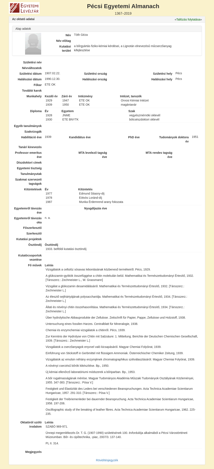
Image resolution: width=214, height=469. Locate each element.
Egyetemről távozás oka (28, 220)
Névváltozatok (32, 68)
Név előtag (63, 40)
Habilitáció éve (31, 137)
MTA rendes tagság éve (159, 155)
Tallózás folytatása (188, 19)
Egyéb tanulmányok (28, 126)
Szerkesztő (34, 233)
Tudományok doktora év (174, 139)
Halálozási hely (161, 79)
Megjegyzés (33, 452)
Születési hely (162, 73)
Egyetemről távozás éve (28, 210)
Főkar (38, 85)
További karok (32, 90)
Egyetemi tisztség (29, 168)
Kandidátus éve (79, 137)
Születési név (32, 62)
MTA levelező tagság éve (93, 155)
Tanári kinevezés (30, 147)
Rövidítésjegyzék (107, 460)
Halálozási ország (94, 79)
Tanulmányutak (31, 174)
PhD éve (134, 137)
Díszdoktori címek (29, 162)
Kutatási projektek (29, 239)
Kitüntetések (33, 189)
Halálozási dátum (30, 79)
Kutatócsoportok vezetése (30, 257)
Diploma (36, 111)
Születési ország (95, 73)
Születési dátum (30, 73)
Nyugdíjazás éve (95, 208)
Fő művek (35, 265)
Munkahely (34, 96)
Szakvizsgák (33, 131)
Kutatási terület (65, 48)
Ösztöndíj (35, 244)
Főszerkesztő (32, 227)
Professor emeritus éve (28, 155)
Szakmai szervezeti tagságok (28, 181)
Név (68, 35)
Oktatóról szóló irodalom (31, 424)
